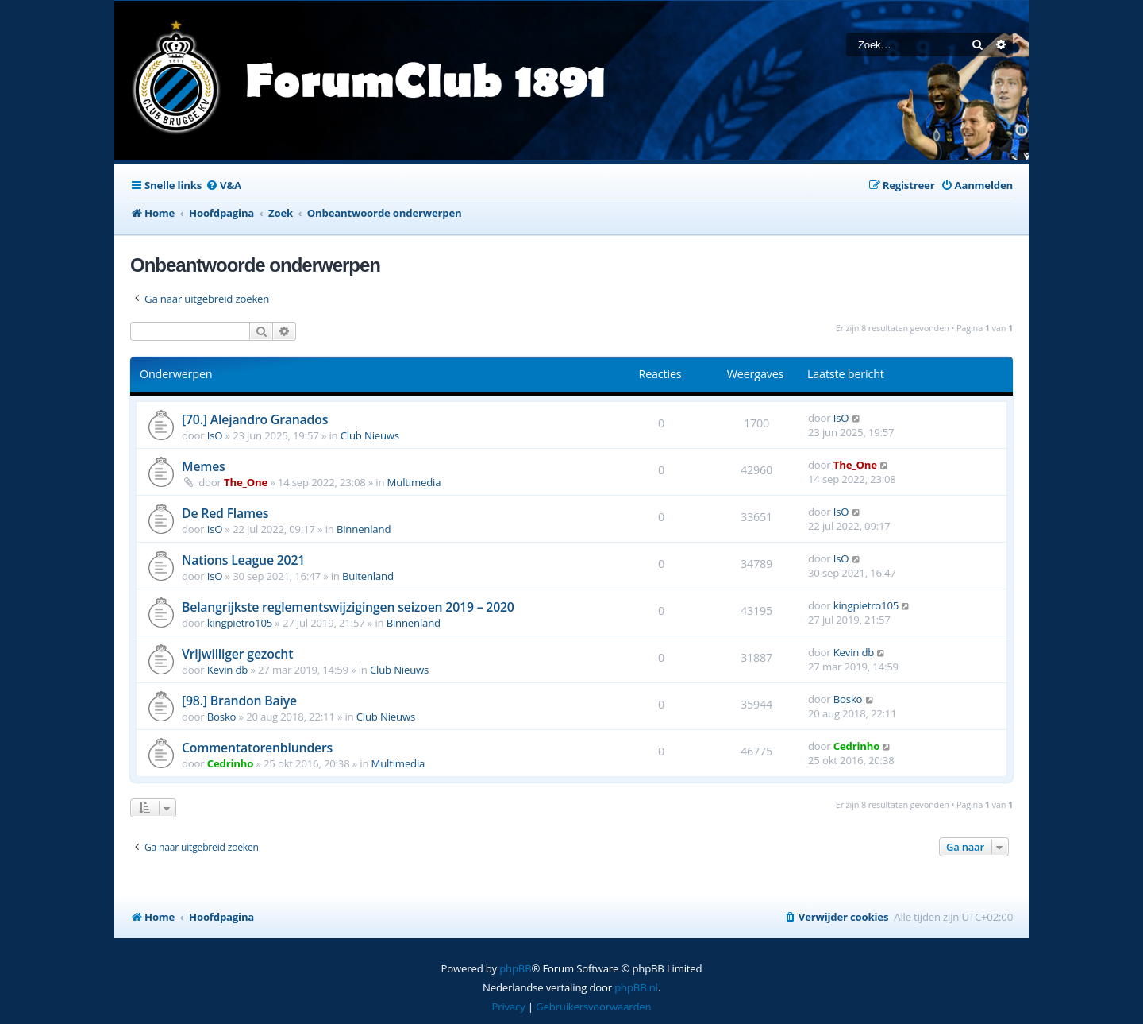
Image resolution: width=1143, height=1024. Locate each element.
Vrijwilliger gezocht (237, 654)
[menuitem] (223, 185)
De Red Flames (225, 513)
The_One (245, 482)
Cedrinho (230, 763)
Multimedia (414, 482)
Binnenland (364, 529)
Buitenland (368, 576)
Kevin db (227, 670)
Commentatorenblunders (257, 747)
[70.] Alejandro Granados (255, 419)
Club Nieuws (370, 435)
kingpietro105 (239, 623)
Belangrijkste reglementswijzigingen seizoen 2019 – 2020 (348, 607)
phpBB (515, 968)
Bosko (222, 716)
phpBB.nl (636, 987)
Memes (203, 466)
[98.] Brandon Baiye (239, 700)
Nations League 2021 (243, 560)
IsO (215, 435)
